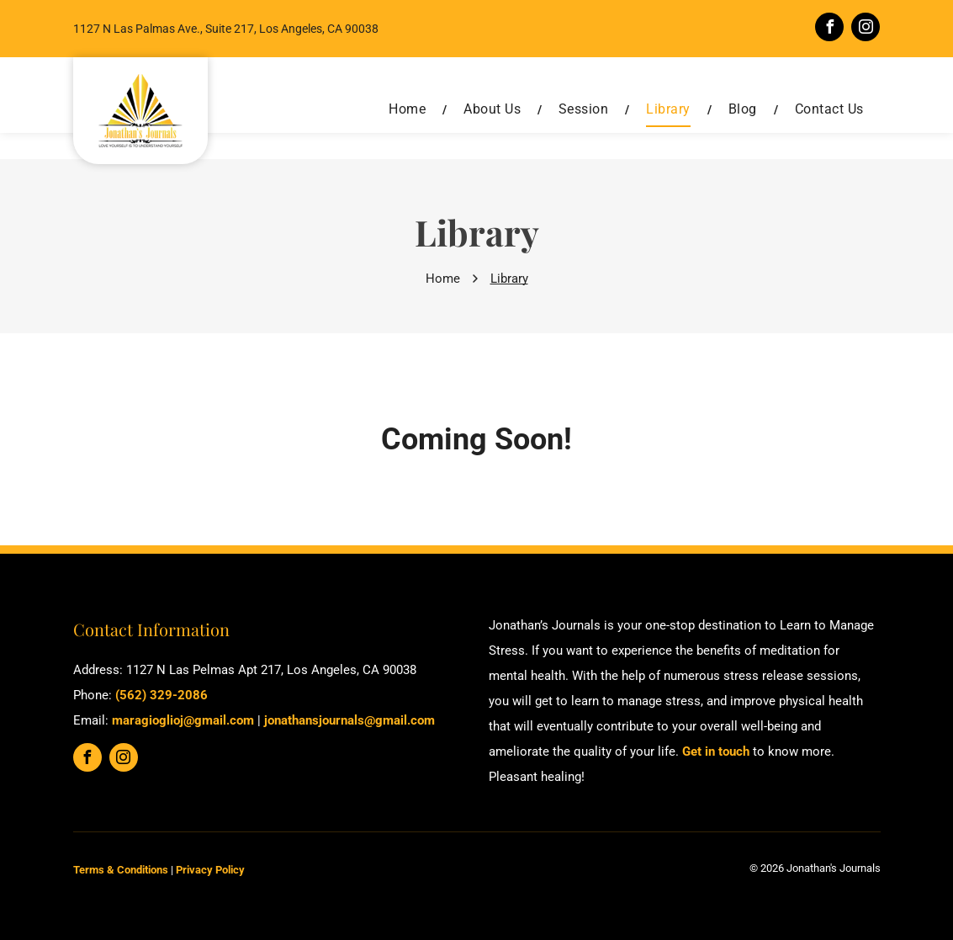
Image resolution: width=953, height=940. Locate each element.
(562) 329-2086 (161, 695)
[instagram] (865, 29)
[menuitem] (409, 109)
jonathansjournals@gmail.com (349, 720)
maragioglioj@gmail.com (183, 720)
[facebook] (829, 29)
